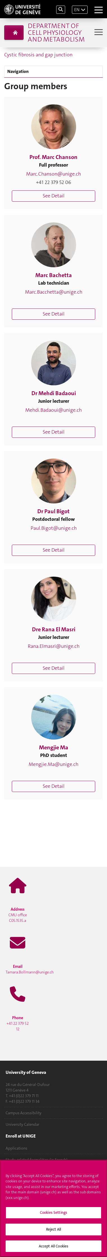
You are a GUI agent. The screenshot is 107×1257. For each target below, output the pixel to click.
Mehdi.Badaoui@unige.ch (53, 410)
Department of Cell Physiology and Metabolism (56, 32)
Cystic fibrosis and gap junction (38, 54)
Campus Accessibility (24, 1112)
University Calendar (22, 1124)
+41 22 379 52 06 (53, 182)
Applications (16, 1148)
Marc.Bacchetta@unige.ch (53, 292)
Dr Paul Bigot (53, 511)
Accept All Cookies (53, 1247)
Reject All (53, 1230)
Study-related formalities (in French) (36, 1159)
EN (76, 10)
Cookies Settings (53, 1214)
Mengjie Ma (53, 747)
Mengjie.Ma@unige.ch (53, 764)
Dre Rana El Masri (53, 629)
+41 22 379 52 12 (17, 1023)
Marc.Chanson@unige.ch (53, 174)
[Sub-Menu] (98, 33)
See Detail (54, 195)
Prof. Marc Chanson (53, 157)
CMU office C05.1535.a (17, 915)
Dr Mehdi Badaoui (53, 393)
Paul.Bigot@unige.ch (54, 528)
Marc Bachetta (53, 275)
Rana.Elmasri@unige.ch (53, 646)
